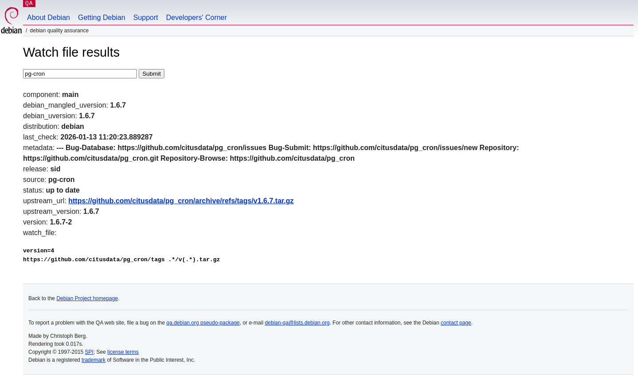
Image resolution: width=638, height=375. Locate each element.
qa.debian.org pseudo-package (203, 323)
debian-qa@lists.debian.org (297, 323)
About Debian (48, 17)
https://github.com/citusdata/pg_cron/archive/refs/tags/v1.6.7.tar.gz (181, 201)
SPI (89, 352)
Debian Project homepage (87, 298)
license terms (123, 352)
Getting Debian (101, 17)
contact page (456, 323)
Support (145, 17)
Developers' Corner (196, 17)
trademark (93, 360)
